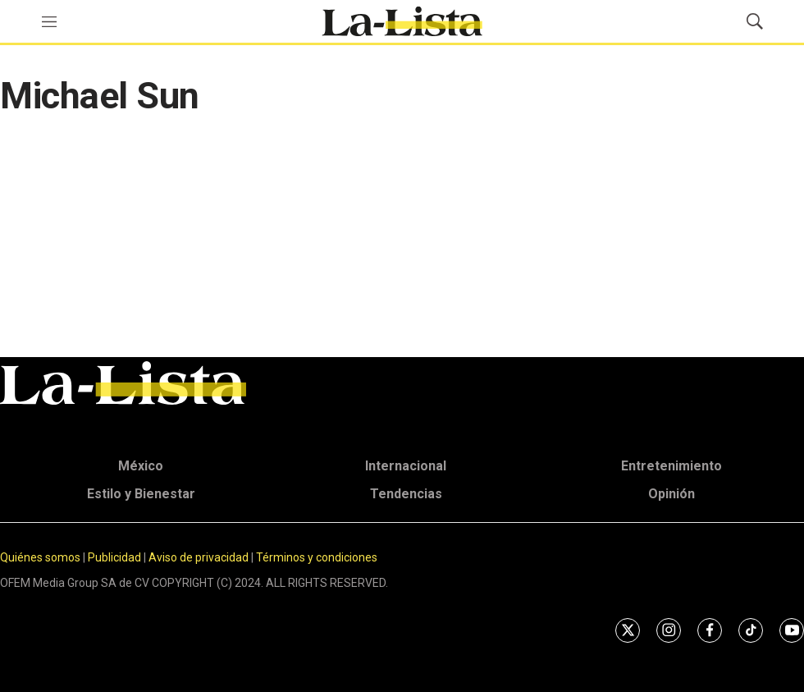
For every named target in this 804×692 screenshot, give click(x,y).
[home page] (402, 21)
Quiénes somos (40, 557)
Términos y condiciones (316, 557)
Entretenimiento (671, 466)
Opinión (671, 494)
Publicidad (116, 557)
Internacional (405, 466)
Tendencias (406, 494)
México (140, 466)
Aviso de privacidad (198, 557)
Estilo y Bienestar (141, 494)
